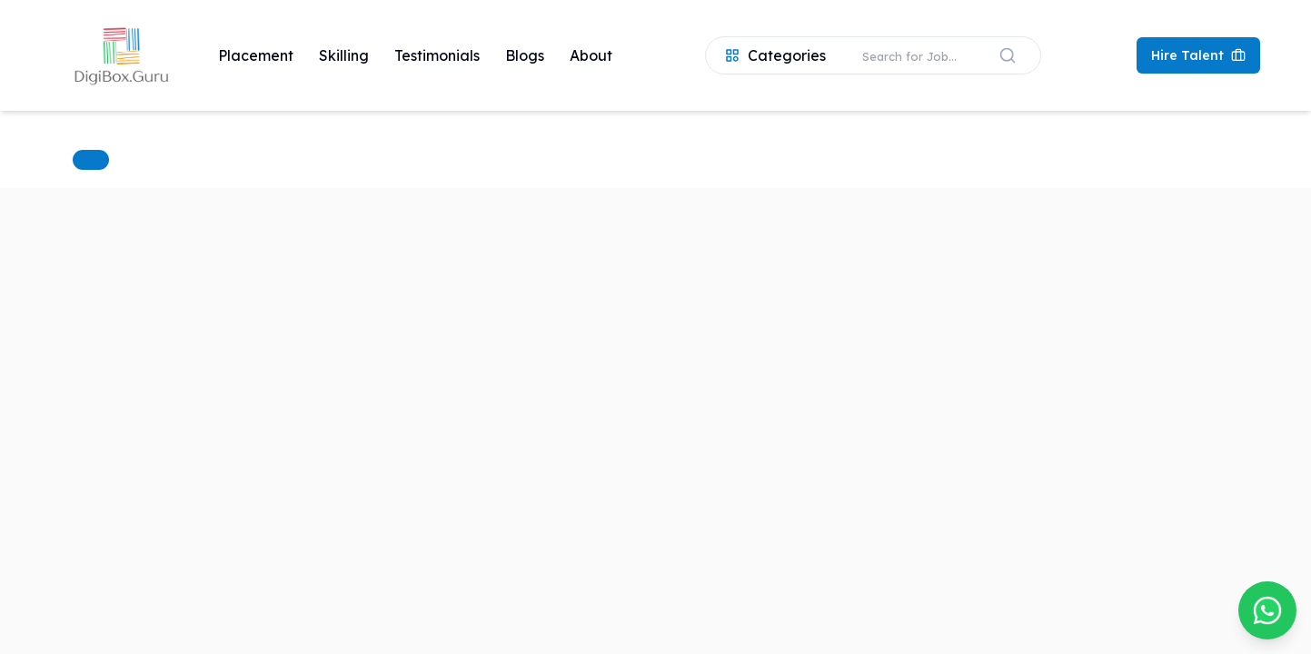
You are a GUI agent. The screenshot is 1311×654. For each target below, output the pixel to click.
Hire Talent (1198, 55)
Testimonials (437, 55)
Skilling (344, 55)
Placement (255, 55)
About (591, 55)
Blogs (524, 55)
